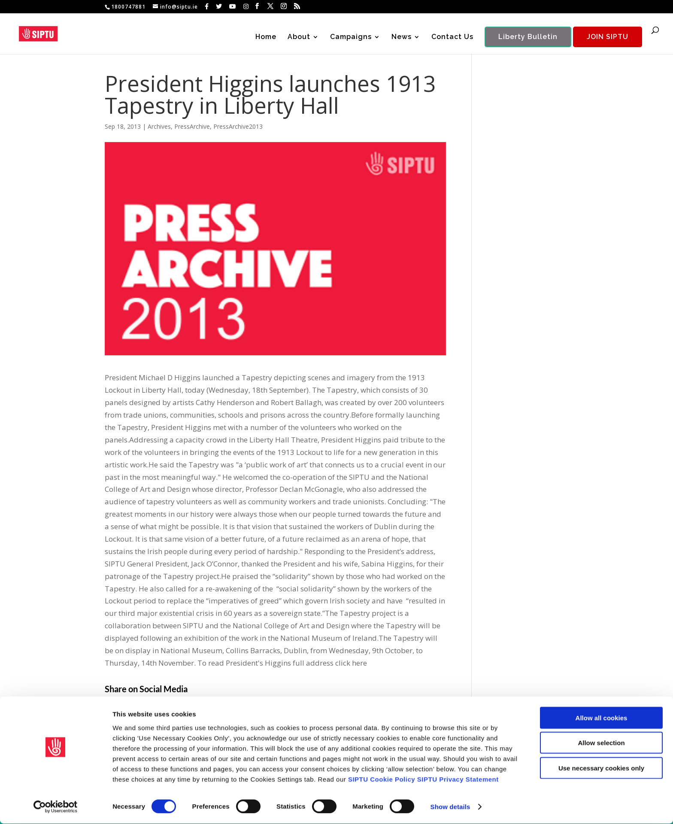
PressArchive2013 (238, 126)
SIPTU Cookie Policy (381, 779)
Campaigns (351, 37)
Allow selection (601, 743)
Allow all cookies (602, 717)
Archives (159, 126)
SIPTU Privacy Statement (458, 779)
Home (265, 37)
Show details (450, 807)
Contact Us (452, 37)
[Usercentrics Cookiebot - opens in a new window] (55, 807)
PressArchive (192, 126)
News (401, 37)
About (299, 37)
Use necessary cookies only (601, 768)
